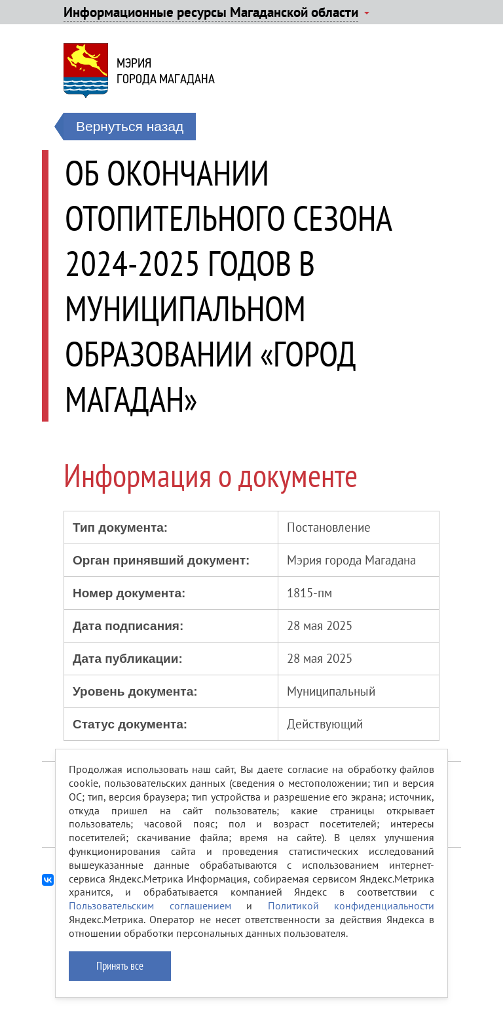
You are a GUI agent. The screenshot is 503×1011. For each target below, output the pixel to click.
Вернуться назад (129, 126)
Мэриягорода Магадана (166, 71)
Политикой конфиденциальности (351, 905)
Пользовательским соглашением (150, 905)
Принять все (119, 966)
